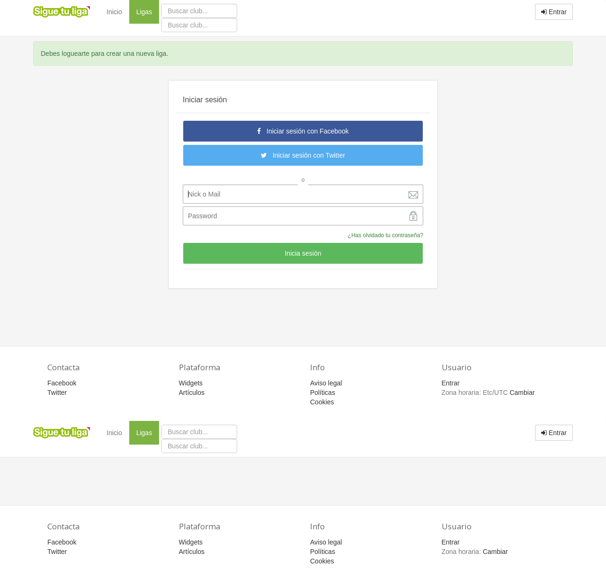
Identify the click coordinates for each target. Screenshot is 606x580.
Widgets (191, 383)
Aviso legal (326, 383)
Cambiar (522, 392)
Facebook (61, 383)
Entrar (554, 12)
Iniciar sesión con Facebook (302, 131)
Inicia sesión (303, 253)
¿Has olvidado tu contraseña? (385, 235)
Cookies (322, 402)
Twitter (57, 392)
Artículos (192, 392)
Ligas (147, 11)
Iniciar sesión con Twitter (303, 155)
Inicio (114, 12)
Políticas (322, 392)
